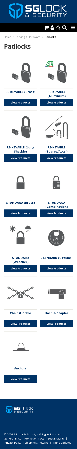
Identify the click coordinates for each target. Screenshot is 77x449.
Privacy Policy (13, 442)
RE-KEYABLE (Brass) (20, 92)
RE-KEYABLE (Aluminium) (56, 94)
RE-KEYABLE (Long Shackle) (20, 149)
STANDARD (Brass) (20, 202)
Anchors (20, 368)
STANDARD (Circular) (56, 258)
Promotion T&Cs (34, 438)
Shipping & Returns (36, 442)
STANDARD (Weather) (20, 260)
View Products (20, 102)
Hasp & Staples (56, 313)
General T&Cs (12, 438)
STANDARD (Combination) (56, 204)
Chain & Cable (20, 313)
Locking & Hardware (28, 37)
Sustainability (56, 438)
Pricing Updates (61, 442)
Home (7, 37)
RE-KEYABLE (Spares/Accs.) (56, 149)
